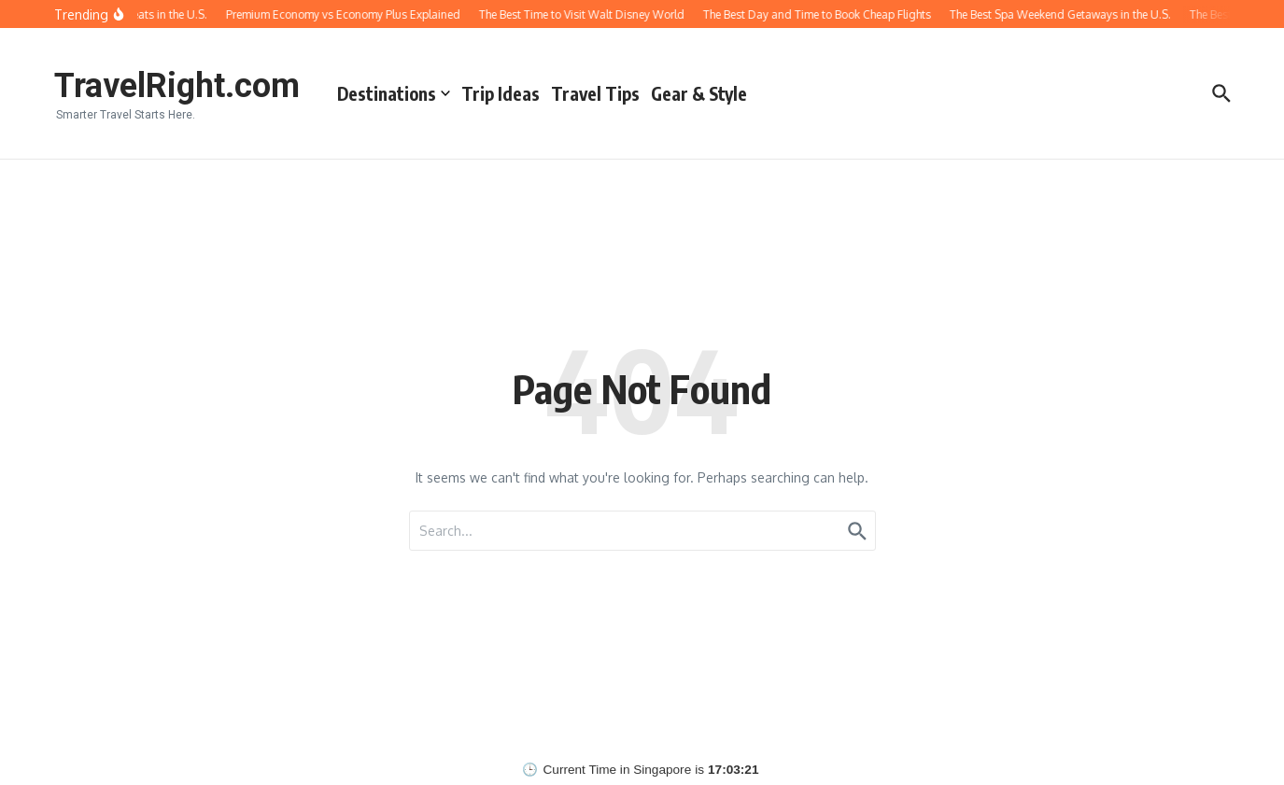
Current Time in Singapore (617, 770)
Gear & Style (699, 93)
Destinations (393, 93)
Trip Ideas (500, 93)
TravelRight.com (177, 85)
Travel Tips (595, 93)
